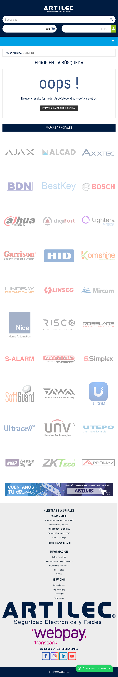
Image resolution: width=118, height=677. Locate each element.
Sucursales (59, 570)
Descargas (59, 593)
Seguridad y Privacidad (59, 565)
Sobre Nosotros (59, 557)
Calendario (59, 598)
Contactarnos (59, 585)
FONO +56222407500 (59, 543)
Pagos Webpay (59, 589)
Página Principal (14, 53)
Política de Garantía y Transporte (59, 561)
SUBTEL (59, 574)
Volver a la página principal (59, 108)
